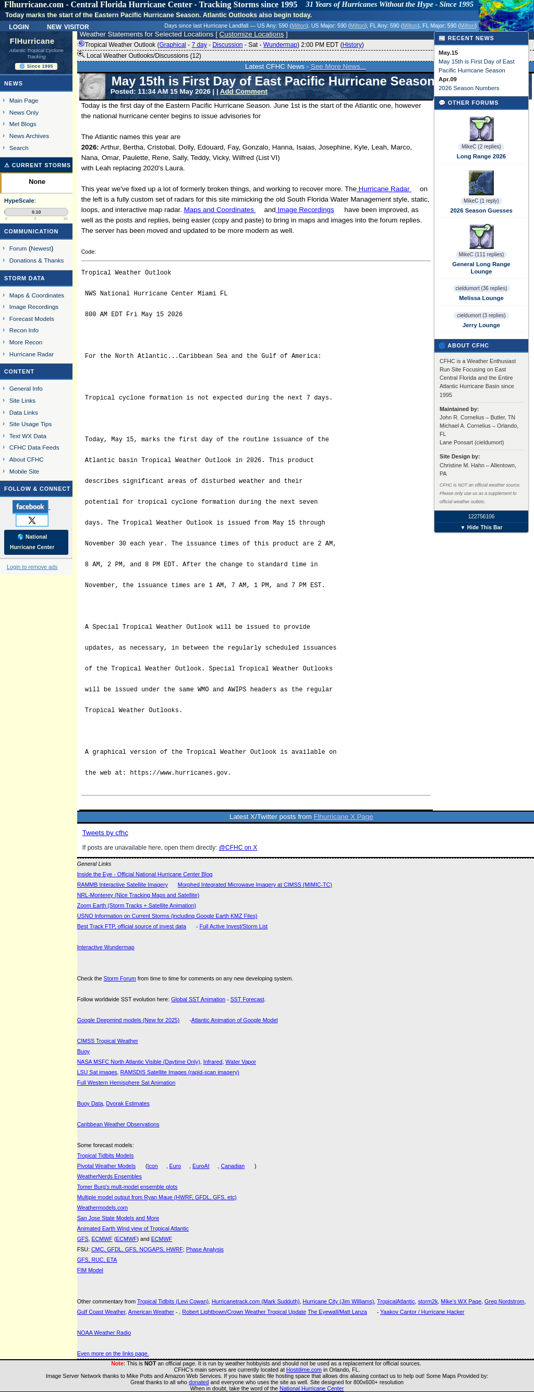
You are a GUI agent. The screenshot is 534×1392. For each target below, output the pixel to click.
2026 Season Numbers (469, 88)
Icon (153, 1166)
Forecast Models (31, 318)
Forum (18, 248)
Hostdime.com (304, 1369)
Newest (41, 248)
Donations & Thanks (36, 260)
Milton (299, 25)
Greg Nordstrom (504, 1301)
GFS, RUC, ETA (97, 1260)
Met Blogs (23, 123)
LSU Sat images (97, 1072)
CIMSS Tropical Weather (107, 1041)
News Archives (29, 135)
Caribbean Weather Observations (118, 1124)
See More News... (338, 66)
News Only (24, 112)
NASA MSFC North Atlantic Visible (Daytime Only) (138, 1062)
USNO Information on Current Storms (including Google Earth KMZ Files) (167, 916)
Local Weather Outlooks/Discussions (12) (139, 55)
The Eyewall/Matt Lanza (337, 1312)
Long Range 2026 (481, 156)
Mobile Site (24, 471)
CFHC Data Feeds (34, 447)
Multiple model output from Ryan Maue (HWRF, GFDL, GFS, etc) (157, 1197)
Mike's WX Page (461, 1301)
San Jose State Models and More (118, 1218)
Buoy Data (90, 1103)
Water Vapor (240, 1062)
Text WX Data (27, 435)
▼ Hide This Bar (481, 527)
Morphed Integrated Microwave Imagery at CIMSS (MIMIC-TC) (255, 884)
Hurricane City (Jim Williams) (338, 1301)
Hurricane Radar (384, 189)
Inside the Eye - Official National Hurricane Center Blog (145, 874)
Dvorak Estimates (128, 1103)
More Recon (25, 342)
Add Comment (244, 91)
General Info (26, 388)
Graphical (172, 44)
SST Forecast (247, 999)
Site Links (22, 400)
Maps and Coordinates (220, 210)
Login (19, 26)
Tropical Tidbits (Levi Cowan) (173, 1301)
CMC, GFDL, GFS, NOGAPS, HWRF (137, 1249)
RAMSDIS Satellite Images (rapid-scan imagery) (179, 1072)
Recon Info (24, 330)
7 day (199, 44)
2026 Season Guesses (481, 210)
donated (199, 1382)
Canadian (233, 1166)
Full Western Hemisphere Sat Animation (126, 1082)
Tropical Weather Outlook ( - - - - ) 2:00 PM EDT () (220, 44)
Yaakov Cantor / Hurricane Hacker (422, 1312)
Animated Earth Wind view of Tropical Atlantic (133, 1228)
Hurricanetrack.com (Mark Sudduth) (256, 1301)
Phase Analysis (205, 1249)
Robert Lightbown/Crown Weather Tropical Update (244, 1312)
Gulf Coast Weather (101, 1312)
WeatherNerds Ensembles (109, 1176)
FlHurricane (32, 41)
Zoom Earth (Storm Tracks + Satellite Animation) (136, 905)
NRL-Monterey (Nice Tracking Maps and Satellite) (138, 895)
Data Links (23, 412)
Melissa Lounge (481, 298)
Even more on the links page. (113, 1353)
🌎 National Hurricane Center (32, 542)
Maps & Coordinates (36, 295)
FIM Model (90, 1270)
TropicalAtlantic (396, 1301)
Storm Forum (120, 978)
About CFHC (26, 459)
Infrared (213, 1062)
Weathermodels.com (102, 1207)
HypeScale (19, 200)
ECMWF (101, 1239)
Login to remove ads (32, 567)
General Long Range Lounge (481, 268)
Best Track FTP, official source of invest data (131, 926)
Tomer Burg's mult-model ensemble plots (127, 1187)
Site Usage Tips (30, 423)
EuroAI (201, 1166)
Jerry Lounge (481, 325)
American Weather (151, 1312)
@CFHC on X (238, 847)
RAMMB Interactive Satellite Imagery (122, 884)
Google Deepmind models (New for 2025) (128, 1020)
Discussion (227, 44)
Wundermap (280, 44)
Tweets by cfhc (105, 833)
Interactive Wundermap (106, 947)
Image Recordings (305, 210)
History (351, 44)
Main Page (24, 100)
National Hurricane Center (312, 1388)
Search (19, 147)
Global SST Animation (198, 999)
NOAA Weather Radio (104, 1332)
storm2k (428, 1301)
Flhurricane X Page (343, 817)
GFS (83, 1239)
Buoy (83, 1051)
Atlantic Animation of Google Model (234, 1020)
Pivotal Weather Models (106, 1166)
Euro (175, 1166)
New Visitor (68, 26)
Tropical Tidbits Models (105, 1155)
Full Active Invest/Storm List (233, 926)
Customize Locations (252, 34)
